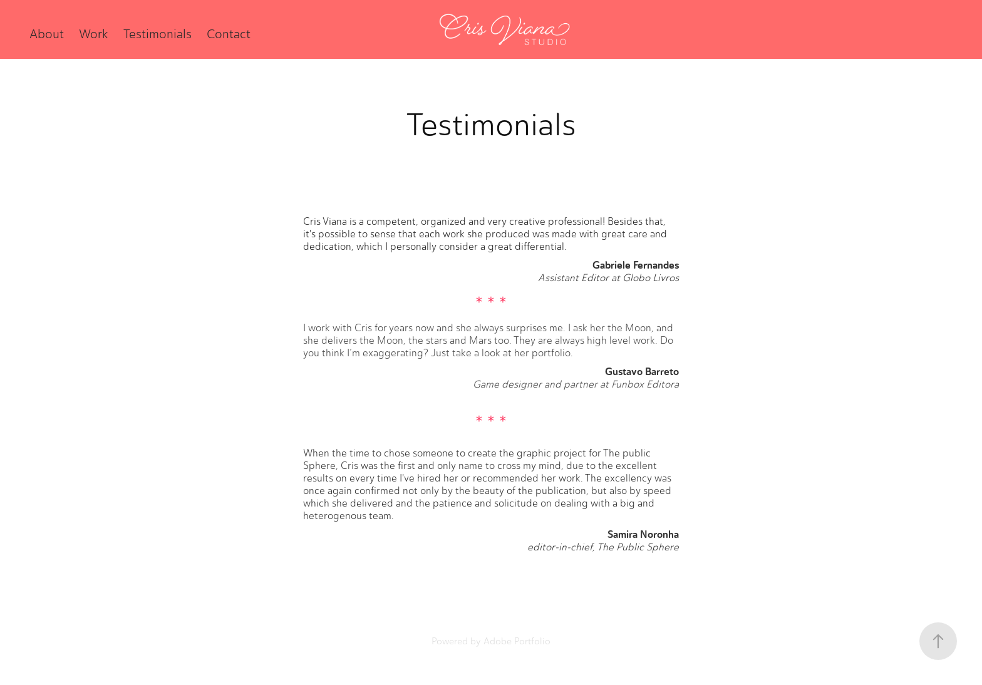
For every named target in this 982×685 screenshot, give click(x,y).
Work (93, 33)
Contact (229, 33)
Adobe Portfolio (516, 641)
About (46, 33)
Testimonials (157, 33)
